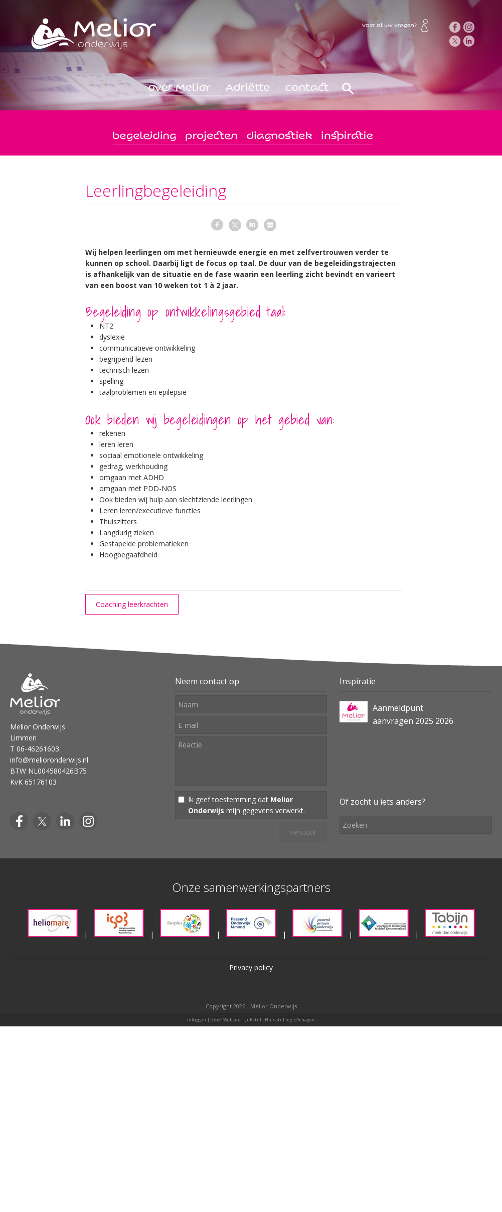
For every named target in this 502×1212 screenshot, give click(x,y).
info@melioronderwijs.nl (49, 760)
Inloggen (196, 1019)
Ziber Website (226, 1019)
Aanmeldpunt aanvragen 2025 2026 (413, 714)
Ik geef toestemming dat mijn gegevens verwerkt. (246, 805)
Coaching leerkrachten (132, 604)
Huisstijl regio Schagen (290, 1019)
